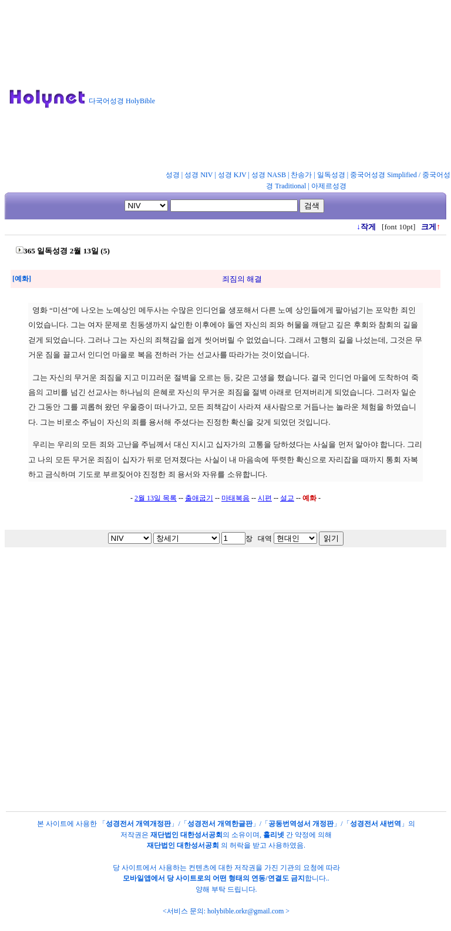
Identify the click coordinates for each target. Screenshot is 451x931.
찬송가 (301, 175)
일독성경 (331, 175)
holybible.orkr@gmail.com (245, 911)
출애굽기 (199, 498)
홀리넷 (273, 835)
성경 (173, 175)
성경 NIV (198, 175)
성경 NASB (268, 175)
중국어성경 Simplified (383, 175)
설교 (287, 498)
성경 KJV (232, 175)
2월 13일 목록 (155, 498)
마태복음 (235, 498)
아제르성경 (328, 186)
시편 (265, 498)
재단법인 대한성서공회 (186, 835)
